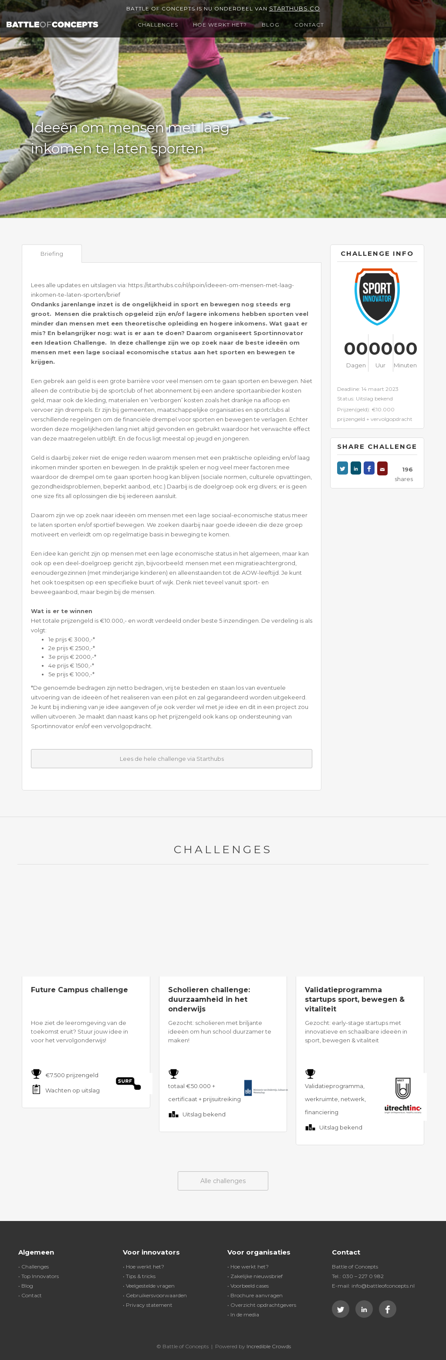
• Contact (30, 1295)
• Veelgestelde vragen (149, 1285)
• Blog (25, 1285)
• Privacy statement (147, 1305)
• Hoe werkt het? (143, 1266)
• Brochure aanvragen (255, 1295)
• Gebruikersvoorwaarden (155, 1295)
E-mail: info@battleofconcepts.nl (373, 1285)
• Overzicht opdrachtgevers (261, 1305)
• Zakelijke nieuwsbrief (255, 1276)
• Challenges (33, 1266)
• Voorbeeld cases (248, 1285)
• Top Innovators (38, 1276)
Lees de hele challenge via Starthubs (172, 758)
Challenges (158, 24)
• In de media (243, 1314)
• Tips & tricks (139, 1276)
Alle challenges (223, 1181)
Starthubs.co (294, 8)
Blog (271, 24)
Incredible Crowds (269, 1346)
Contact (309, 24)
